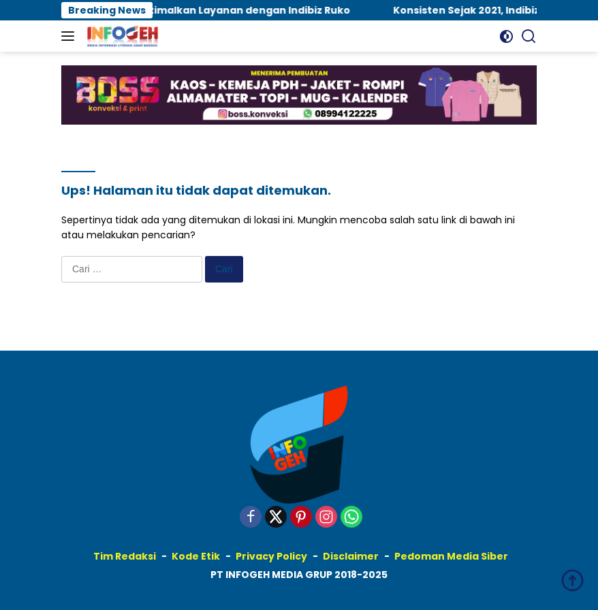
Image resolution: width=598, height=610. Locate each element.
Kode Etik (196, 556)
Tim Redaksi (124, 556)
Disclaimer (351, 556)
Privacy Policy (271, 556)
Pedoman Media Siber (451, 556)
